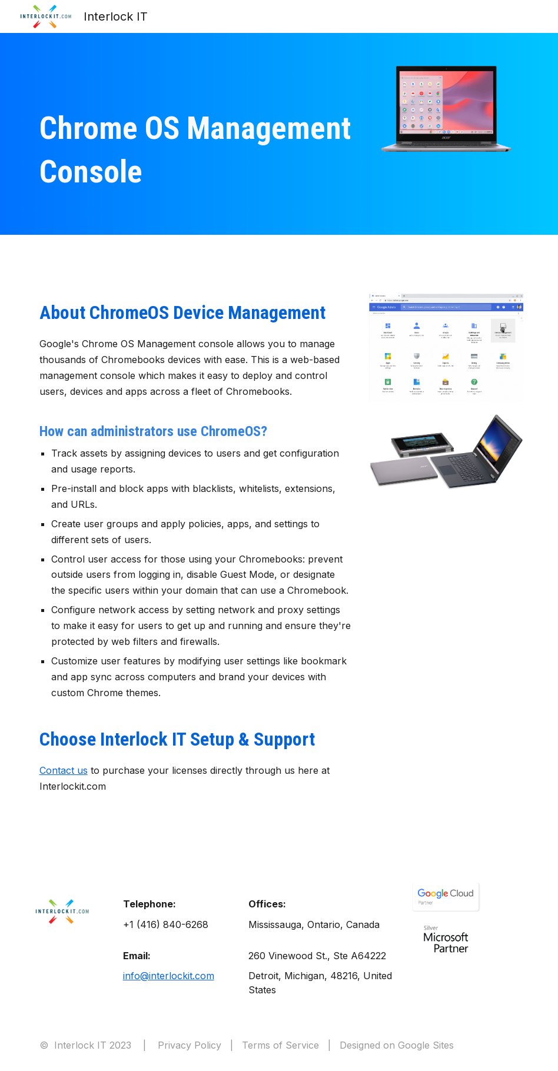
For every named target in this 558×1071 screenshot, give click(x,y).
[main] (196, 150)
